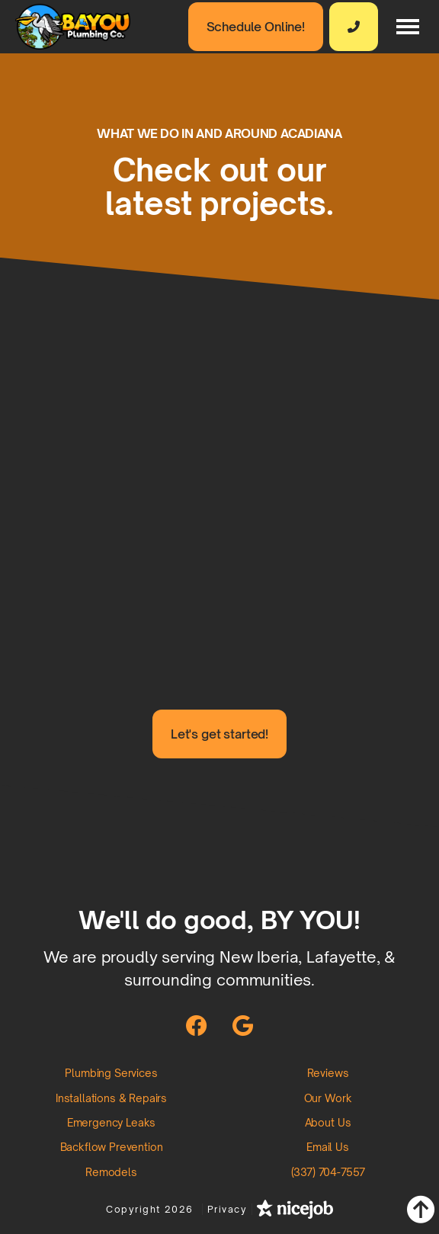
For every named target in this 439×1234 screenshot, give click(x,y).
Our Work (328, 1097)
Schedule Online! (256, 26)
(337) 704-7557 (328, 1171)
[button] (408, 27)
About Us (328, 1122)
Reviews (328, 1072)
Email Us (327, 1146)
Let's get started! (219, 734)
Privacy (227, 1209)
